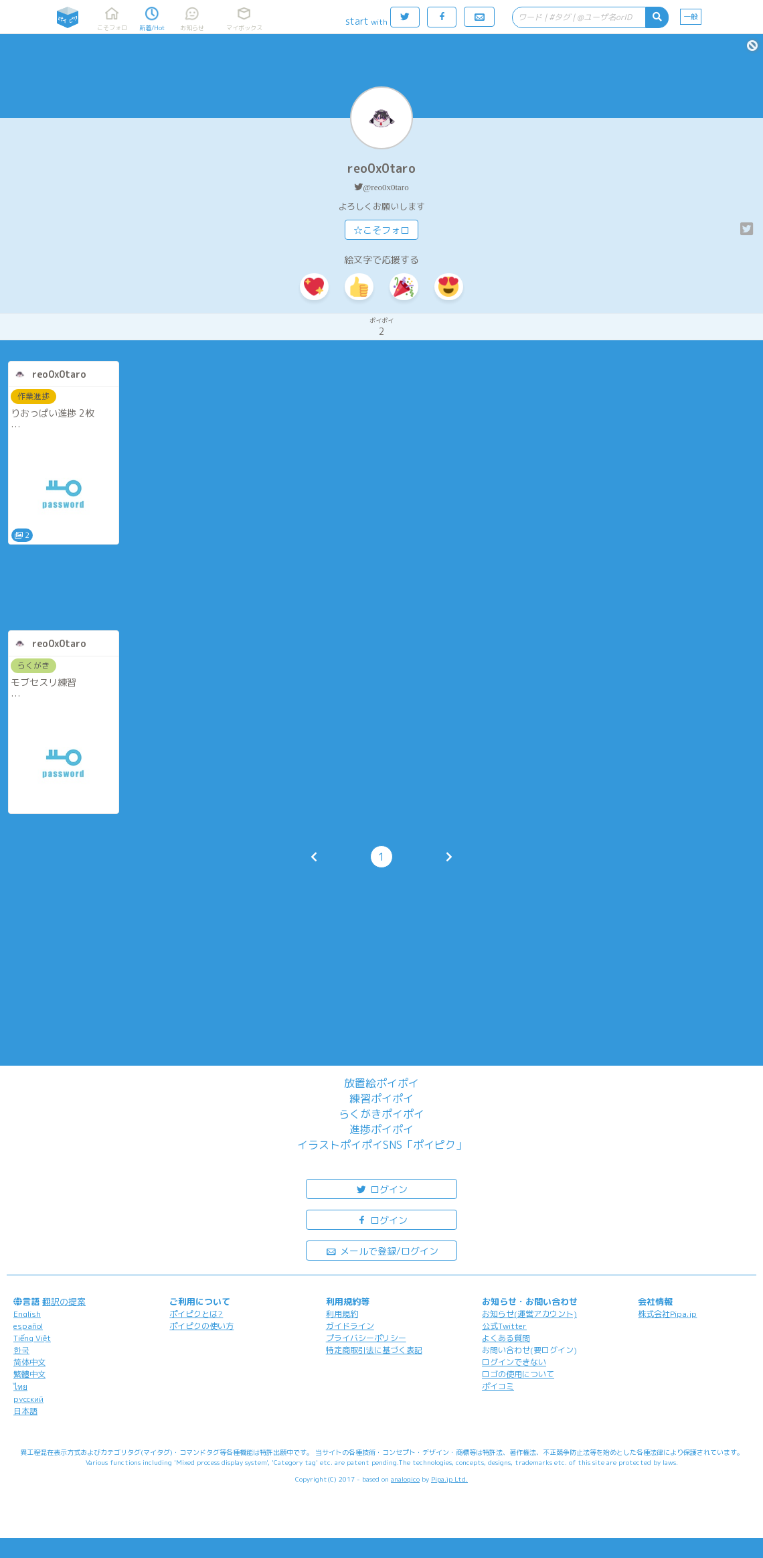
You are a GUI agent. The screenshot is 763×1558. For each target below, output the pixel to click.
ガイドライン (350, 1326)
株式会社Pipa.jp (667, 1314)
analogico (405, 1479)
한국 (21, 1350)
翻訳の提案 (64, 1301)
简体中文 (29, 1362)
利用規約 (342, 1314)
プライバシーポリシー (366, 1338)
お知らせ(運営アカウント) (529, 1314)
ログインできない (514, 1362)
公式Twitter (504, 1326)
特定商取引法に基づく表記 (374, 1350)
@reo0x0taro (385, 187)
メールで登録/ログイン (381, 1250)
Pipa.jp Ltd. (449, 1479)
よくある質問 (506, 1338)
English (27, 1314)
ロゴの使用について (518, 1374)
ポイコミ (498, 1386)
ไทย (20, 1387)
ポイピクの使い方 (201, 1326)
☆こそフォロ (381, 230)
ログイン (381, 1188)
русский (28, 1399)
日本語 (25, 1411)
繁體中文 (29, 1374)
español (28, 1326)
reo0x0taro (381, 168)
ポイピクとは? (196, 1314)
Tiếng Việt (32, 1338)
